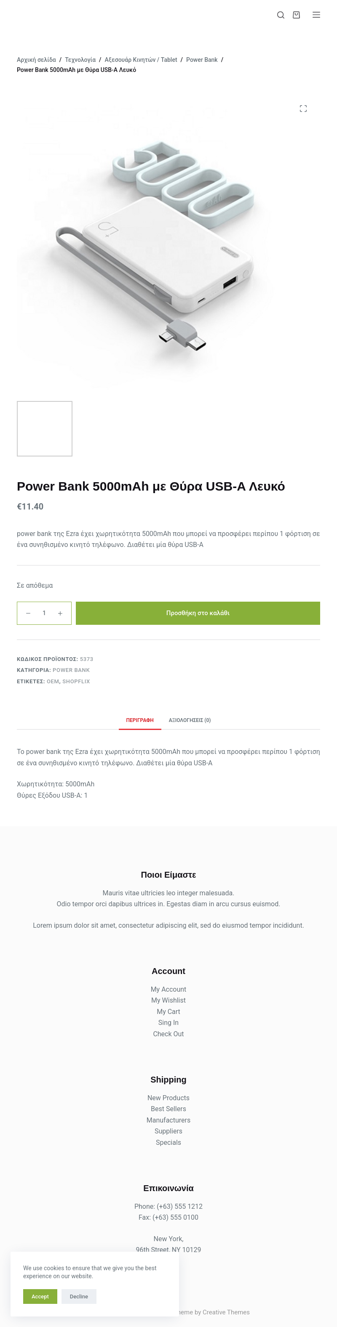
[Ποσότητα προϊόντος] (44, 613)
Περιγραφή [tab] (140, 720)
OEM (53, 681)
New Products (168, 1098)
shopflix (76, 681)
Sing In (168, 1023)
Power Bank (71, 670)
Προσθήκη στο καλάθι (198, 613)
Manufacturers (168, 1120)
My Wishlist (168, 1000)
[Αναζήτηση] (280, 15)
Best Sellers (168, 1109)
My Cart (168, 1012)
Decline (79, 1296)
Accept (40, 1296)
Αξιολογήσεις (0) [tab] (190, 720)
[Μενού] (316, 15)
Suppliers (168, 1131)
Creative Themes (226, 1312)
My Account (169, 989)
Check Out (168, 1034)
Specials (168, 1143)
